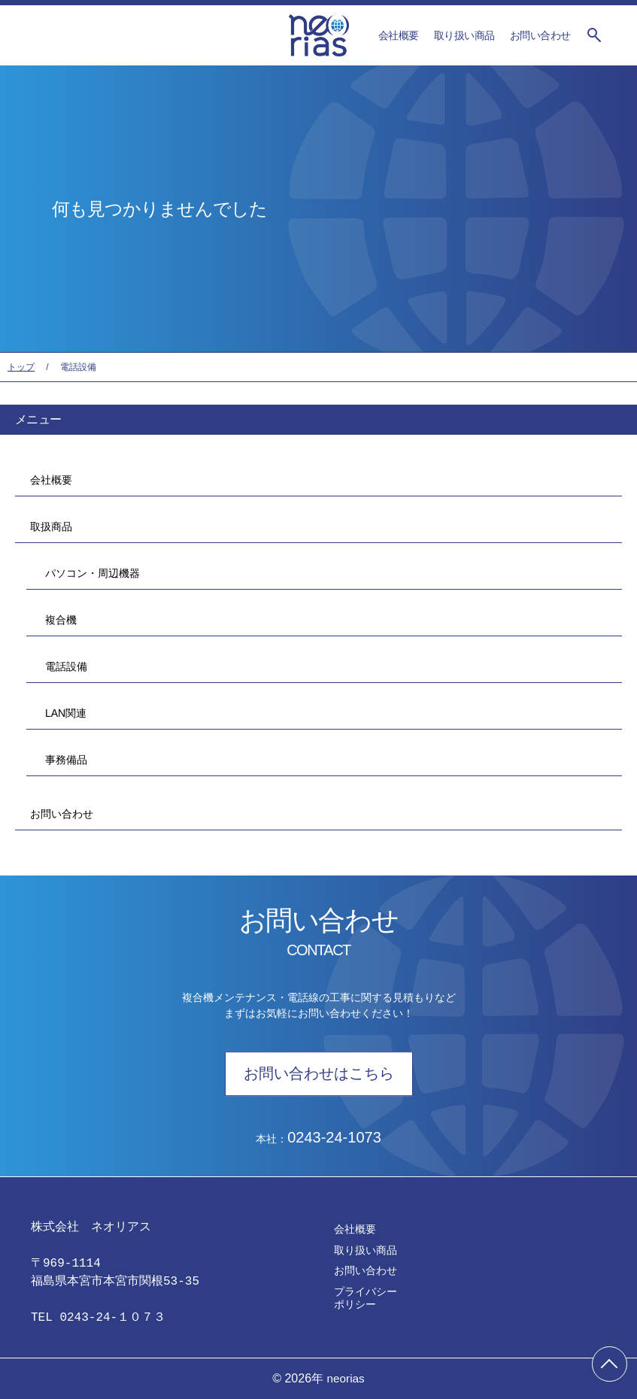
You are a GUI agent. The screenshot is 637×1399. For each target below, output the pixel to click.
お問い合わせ (540, 35)
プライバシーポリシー (365, 1298)
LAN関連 (62, 713)
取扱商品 (51, 526)
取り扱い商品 (464, 35)
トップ (21, 367)
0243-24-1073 (334, 1137)
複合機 (57, 620)
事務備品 (62, 760)
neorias (345, 1378)
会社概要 (398, 35)
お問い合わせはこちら (319, 1073)
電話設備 (62, 666)
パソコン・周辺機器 (88, 573)
